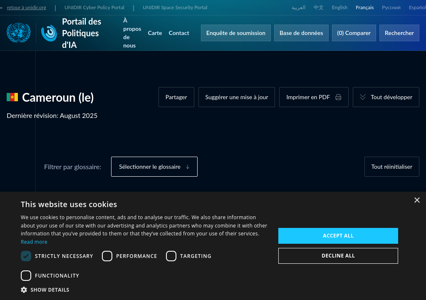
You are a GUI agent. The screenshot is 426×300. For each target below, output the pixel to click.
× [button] (417, 201)
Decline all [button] (338, 255)
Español (417, 7)
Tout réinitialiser (392, 166)
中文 (319, 7)
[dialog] (213, 246)
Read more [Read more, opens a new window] (34, 241)
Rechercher (399, 32)
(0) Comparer (354, 32)
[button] (144, 289)
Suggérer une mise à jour (237, 96)
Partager (176, 96)
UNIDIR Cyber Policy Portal (94, 7)
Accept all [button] (338, 235)
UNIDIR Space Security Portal (175, 7)
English (339, 7)
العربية (298, 7)
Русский (391, 7)
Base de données (301, 32)
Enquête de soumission (235, 32)
